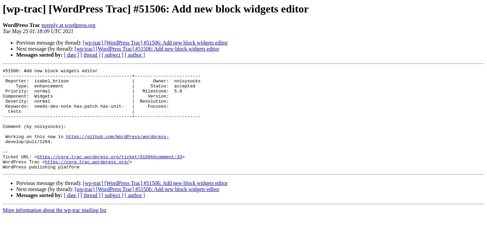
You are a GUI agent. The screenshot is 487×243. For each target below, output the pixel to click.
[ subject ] (112, 55)
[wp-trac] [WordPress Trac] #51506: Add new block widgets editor (155, 43)
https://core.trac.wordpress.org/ (87, 181)
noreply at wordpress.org (68, 25)
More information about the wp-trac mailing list (55, 230)
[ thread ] (90, 55)
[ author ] (135, 55)
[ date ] (71, 55)
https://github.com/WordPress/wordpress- (117, 150)
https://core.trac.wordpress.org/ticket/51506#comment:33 (109, 175)
